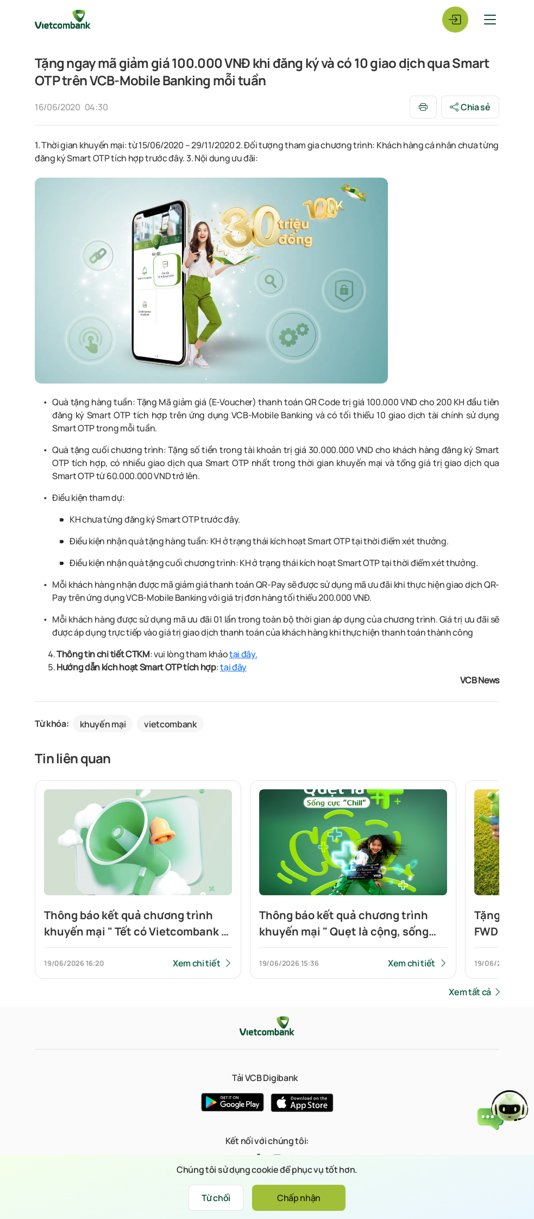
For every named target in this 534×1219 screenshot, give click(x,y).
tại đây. (243, 654)
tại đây (233, 667)
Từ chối (216, 1198)
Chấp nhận (299, 1198)
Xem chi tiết (196, 963)
